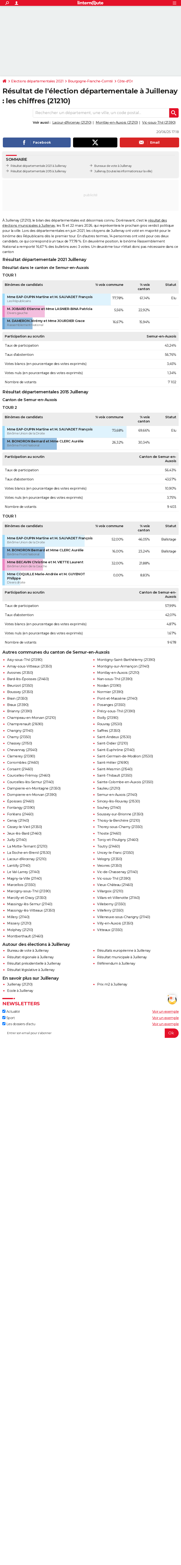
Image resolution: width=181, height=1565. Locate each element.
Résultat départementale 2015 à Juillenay (38, 171)
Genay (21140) (18, 820)
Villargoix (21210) (110, 891)
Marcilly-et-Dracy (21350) (26, 898)
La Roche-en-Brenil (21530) (29, 853)
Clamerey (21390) (21, 756)
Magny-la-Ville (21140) (24, 878)
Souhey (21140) (109, 808)
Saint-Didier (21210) (112, 743)
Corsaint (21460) (20, 769)
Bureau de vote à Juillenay (28, 950)
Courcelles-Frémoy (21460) (28, 775)
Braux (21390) (18, 705)
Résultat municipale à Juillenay (122, 957)
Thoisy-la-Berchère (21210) (118, 820)
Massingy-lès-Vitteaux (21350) (31, 910)
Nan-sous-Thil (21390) (114, 679)
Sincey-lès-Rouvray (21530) (118, 801)
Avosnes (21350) (20, 673)
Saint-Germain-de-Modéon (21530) (125, 756)
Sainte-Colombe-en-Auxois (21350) (125, 782)
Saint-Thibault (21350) (114, 775)
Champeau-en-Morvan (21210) (31, 718)
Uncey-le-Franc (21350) (115, 853)
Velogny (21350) (109, 859)
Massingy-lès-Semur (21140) (29, 904)
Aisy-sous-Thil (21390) (24, 660)
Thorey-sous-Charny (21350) (119, 827)
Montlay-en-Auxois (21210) (117, 122)
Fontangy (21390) (21, 808)
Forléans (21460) (20, 814)
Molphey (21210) (20, 930)
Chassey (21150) (19, 743)
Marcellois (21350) (21, 885)
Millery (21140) (18, 917)
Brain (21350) (17, 698)
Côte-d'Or (125, 81)
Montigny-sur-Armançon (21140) (123, 666)
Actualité (11, 1011)
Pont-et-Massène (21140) (117, 698)
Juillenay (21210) (20, 984)
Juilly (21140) (16, 840)
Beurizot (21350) (20, 685)
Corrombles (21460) (23, 762)
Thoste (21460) (109, 833)
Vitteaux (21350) (109, 930)
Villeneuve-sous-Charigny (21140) (123, 917)
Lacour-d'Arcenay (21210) (71, 122)
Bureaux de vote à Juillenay (113, 166)
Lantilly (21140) (18, 865)
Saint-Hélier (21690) (112, 762)
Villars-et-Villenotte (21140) (118, 898)
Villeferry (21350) (110, 910)
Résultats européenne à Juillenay (123, 950)
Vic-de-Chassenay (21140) (117, 872)
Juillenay (100, 171)
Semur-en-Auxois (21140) (117, 795)
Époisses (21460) (20, 801)
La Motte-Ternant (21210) (27, 846)
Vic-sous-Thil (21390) (159, 122)
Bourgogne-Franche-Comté (90, 81)
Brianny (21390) (19, 711)
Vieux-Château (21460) (115, 885)
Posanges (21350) (111, 705)
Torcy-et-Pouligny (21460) (117, 840)
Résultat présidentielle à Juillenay (34, 963)
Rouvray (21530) (109, 724)
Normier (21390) (110, 692)
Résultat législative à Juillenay (30, 970)
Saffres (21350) (108, 731)
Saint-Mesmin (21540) (114, 769)
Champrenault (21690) (25, 724)
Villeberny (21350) (111, 904)
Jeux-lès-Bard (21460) (24, 833)
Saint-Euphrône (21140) (115, 750)
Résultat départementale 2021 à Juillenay (38, 166)
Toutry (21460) (108, 846)
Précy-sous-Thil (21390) (116, 711)
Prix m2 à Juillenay (112, 984)
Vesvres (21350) (109, 865)
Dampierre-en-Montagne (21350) (34, 788)
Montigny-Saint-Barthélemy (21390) (126, 660)
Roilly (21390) (107, 718)
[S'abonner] (90, 1033)
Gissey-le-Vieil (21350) (24, 827)
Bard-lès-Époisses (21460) (28, 679)
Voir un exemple (165, 1011)
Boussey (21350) (20, 692)
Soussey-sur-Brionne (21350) (120, 814)
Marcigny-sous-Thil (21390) (28, 891)
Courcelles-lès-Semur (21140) (30, 782)
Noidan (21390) (109, 685)
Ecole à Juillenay (20, 991)
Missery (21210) (19, 923)
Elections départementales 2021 (37, 81)
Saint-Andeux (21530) (114, 737)
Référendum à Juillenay (116, 963)
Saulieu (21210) (108, 788)
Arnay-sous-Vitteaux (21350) (29, 666)
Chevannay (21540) (22, 750)
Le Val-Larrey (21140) (23, 872)
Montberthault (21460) (25, 936)
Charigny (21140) (20, 731)
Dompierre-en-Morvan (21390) (32, 795)
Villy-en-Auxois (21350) (115, 923)
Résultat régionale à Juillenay (30, 957)
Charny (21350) (19, 737)
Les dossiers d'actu (18, 1024)
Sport (8, 1018)
